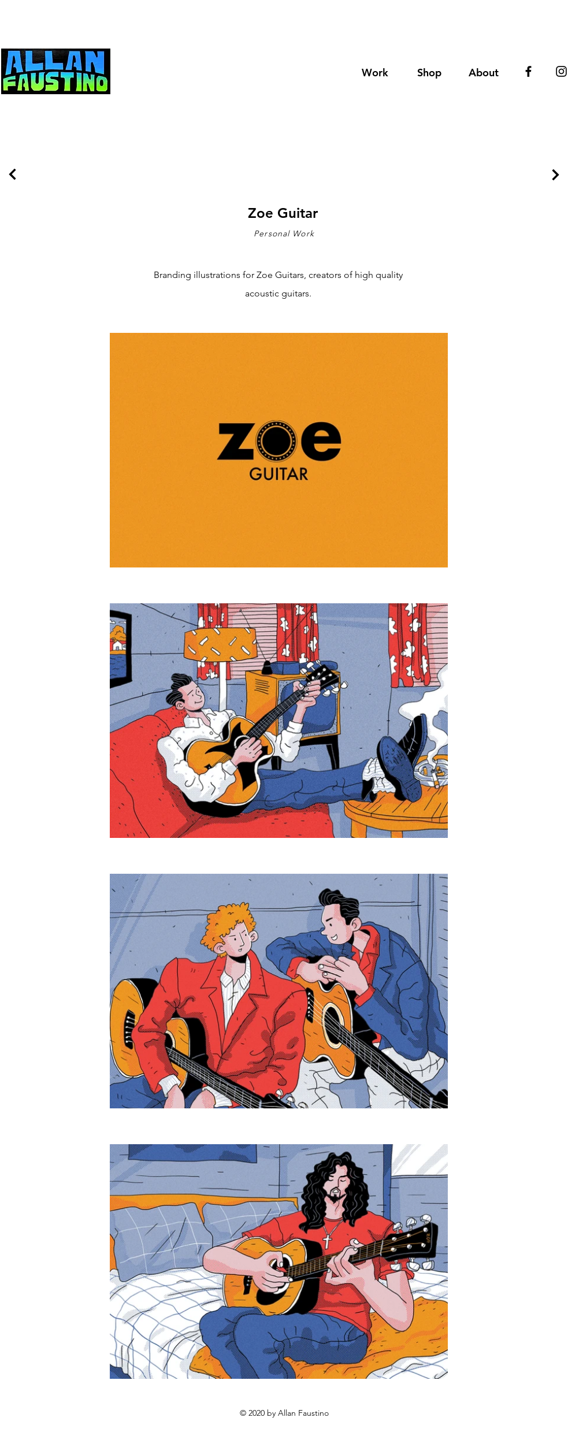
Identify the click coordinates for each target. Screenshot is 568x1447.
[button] (429, 71)
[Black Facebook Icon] (528, 71)
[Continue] (12, 174)
